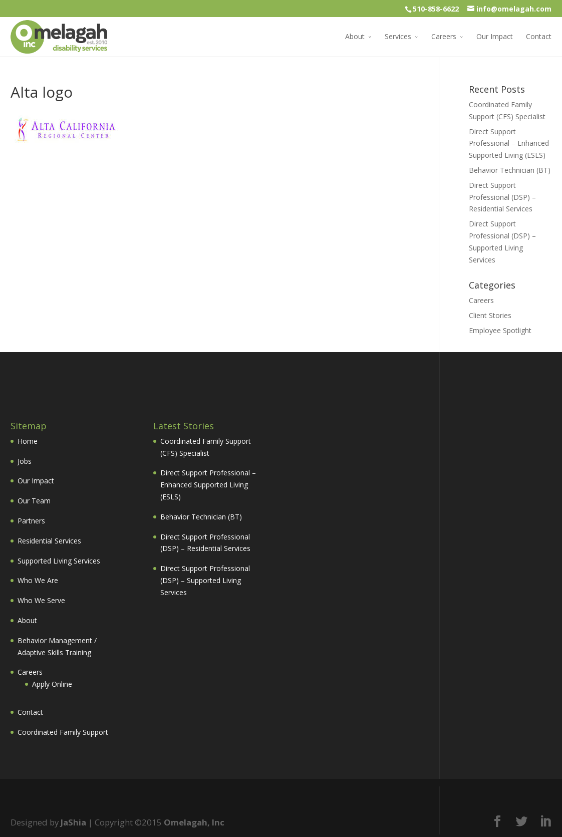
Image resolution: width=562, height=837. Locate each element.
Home (28, 441)
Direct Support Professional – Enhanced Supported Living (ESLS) (509, 143)
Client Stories (490, 315)
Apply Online (52, 684)
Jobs (25, 461)
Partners (31, 520)
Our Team (34, 500)
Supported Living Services (59, 561)
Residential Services (49, 540)
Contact (538, 36)
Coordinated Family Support (63, 732)
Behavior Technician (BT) (509, 170)
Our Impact (494, 36)
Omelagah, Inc (194, 822)
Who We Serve (41, 600)
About (355, 36)
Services (398, 36)
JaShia (73, 822)
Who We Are (38, 580)
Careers (443, 36)
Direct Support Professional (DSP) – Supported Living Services (205, 580)
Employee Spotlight (500, 330)
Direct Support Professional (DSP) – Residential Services (502, 197)
